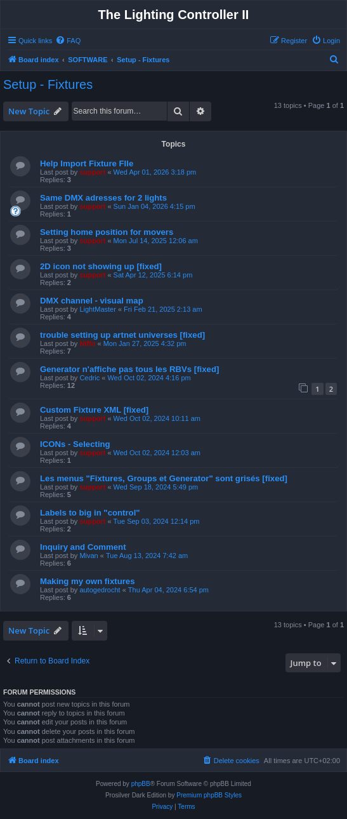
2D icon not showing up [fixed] (101, 266)
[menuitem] (68, 40)
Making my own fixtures (87, 581)
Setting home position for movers (106, 232)
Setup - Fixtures (48, 84)
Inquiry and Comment (83, 547)
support (92, 172)
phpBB (140, 783)
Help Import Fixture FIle (86, 163)
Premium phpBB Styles (209, 795)
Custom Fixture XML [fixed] (94, 410)
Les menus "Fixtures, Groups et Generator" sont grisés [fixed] (163, 478)
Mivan (88, 555)
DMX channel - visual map (91, 300)
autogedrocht (99, 590)
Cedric (89, 378)
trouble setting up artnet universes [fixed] (122, 335)
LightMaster (97, 309)
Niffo (87, 343)
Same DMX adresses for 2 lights (103, 198)
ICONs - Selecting (75, 444)
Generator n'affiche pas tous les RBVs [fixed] (129, 369)
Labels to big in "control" (90, 512)
